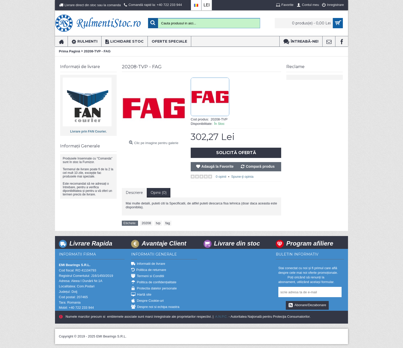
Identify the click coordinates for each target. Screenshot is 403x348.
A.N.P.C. (221, 316)
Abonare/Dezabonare (307, 305)
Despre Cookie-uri (147, 301)
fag (167, 223)
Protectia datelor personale (154, 288)
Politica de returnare (148, 270)
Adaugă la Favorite (218, 166)
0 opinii (221, 176)
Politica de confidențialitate (153, 282)
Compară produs (260, 166)
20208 (146, 223)
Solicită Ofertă (236, 152)
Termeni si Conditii (147, 276)
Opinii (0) (159, 192)
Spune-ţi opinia (242, 176)
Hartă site (141, 295)
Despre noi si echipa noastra (155, 307)
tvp (158, 223)
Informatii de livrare (148, 264)
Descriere (134, 192)
